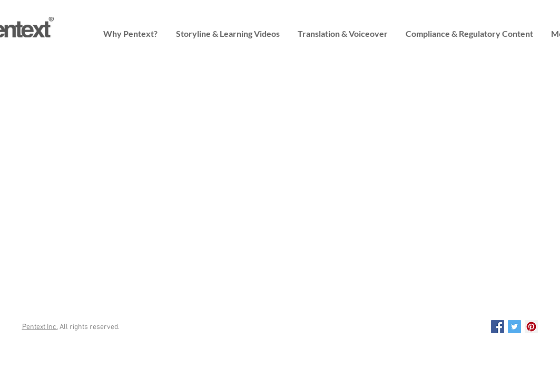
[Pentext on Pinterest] (531, 326)
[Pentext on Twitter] (514, 326)
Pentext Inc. (40, 327)
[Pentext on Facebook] (497, 326)
